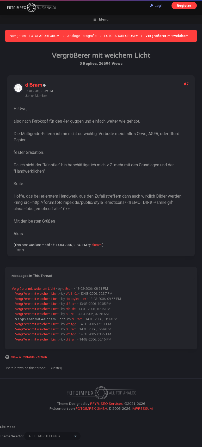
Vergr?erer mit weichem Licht (33, 289)
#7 (186, 84)
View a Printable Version (29, 357)
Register (184, 6)
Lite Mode (7, 427)
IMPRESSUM (142, 409)
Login (156, 6)
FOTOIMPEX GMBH (91, 409)
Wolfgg (71, 324)
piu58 (70, 314)
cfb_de (71, 309)
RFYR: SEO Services (106, 404)
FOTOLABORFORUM (44, 36)
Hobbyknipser (76, 299)
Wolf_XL (72, 293)
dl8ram (33, 85)
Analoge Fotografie (81, 36)
